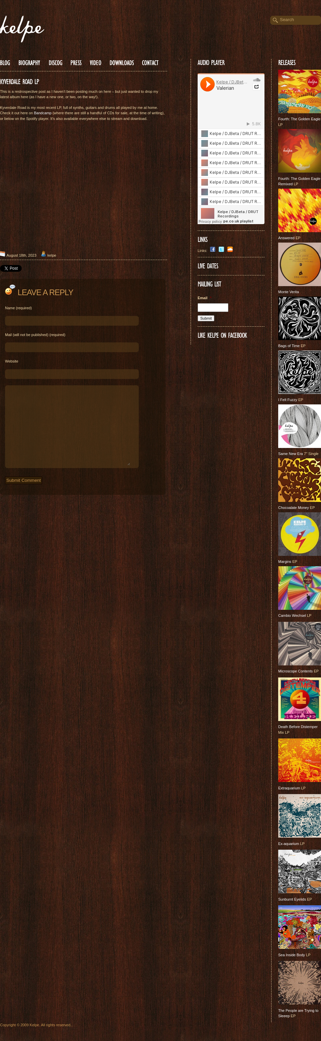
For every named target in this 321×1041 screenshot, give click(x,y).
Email (205, 298)
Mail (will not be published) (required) (35, 335)
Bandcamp (43, 113)
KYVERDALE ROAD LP (19, 81)
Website (11, 361)
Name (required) (18, 308)
